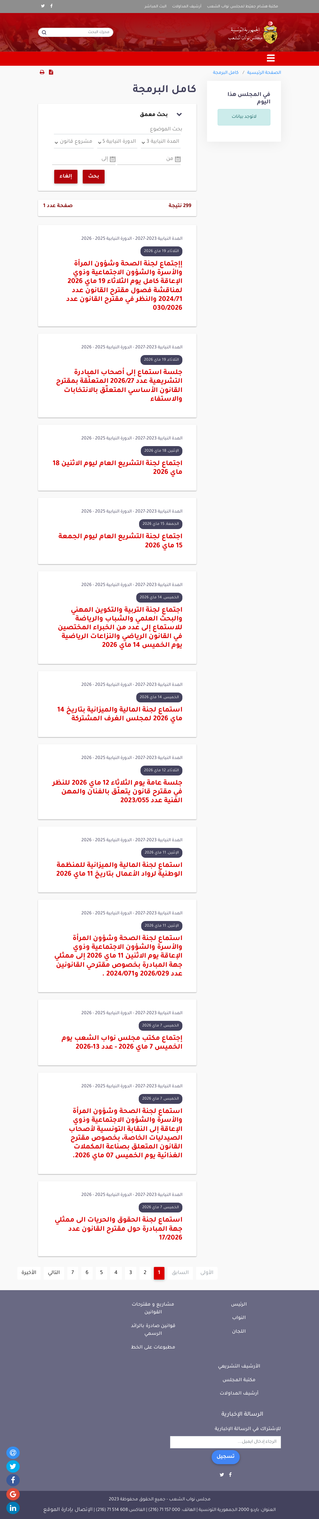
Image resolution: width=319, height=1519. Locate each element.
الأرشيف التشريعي (239, 1366)
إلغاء (66, 177)
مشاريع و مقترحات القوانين (153, 1308)
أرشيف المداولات (186, 7)
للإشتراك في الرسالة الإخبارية (248, 1429)
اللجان (239, 1331)
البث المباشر (156, 7)
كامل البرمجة (226, 73)
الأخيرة (28, 1273)
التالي (54, 1273)
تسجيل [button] (226, 1457)
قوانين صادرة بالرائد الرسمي (153, 1330)
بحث (93, 177)
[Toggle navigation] (271, 58)
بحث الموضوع (166, 130)
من (169, 159)
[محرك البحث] (75, 32)
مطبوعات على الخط (153, 1347)
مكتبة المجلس (239, 1380)
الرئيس (239, 1304)
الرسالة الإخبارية (242, 1414)
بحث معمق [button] (161, 114)
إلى (104, 159)
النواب (239, 1318)
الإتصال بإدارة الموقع (68, 1510)
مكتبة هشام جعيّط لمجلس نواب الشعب (242, 7)
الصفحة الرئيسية (264, 73)
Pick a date (178, 159)
